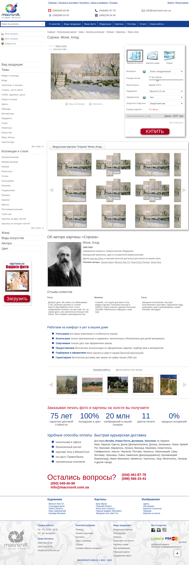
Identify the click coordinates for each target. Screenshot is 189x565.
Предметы (7, 118)
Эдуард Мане (107, 262)
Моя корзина (11, 34)
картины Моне (96, 258)
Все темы (36, 146)
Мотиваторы (8, 113)
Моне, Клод (61, 46)
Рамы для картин (121, 552)
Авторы (7, 243)
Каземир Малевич (57, 513)
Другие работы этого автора (129, 370)
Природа (6, 109)
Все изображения (121, 548)
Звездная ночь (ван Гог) (107, 513)
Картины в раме (120, 544)
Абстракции (148, 506)
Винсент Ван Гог (122, 262)
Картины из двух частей (14, 219)
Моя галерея (11, 38)
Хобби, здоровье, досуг (13, 94)
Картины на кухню (151, 513)
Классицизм (8, 181)
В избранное (177, 123)
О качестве (54, 24)
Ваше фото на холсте (123, 541)
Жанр (6, 232)
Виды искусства (13, 238)
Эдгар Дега (156, 262)
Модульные (105, 24)
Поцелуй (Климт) (104, 506)
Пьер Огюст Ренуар (140, 262)
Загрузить (17, 298)
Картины (119, 24)
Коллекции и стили (15, 151)
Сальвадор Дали (57, 506)
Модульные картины (123, 529)
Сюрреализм (8, 190)
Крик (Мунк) (101, 504)
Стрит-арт (7, 214)
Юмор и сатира (9, 99)
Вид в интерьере (77, 104)
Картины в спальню (152, 508)
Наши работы (157, 24)
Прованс (6, 195)
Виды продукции (72, 24)
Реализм (6, 185)
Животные (7, 128)
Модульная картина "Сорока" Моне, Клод (77, 146)
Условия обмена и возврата (89, 548)
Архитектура (8, 142)
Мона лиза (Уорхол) (105, 508)
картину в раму (101, 352)
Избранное (10, 43)
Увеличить (98, 104)
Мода (4, 80)
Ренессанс (7, 171)
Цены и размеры (99, 2)
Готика (5, 176)
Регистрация (181, 2)
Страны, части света (12, 90)
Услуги (143, 24)
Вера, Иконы (8, 137)
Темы (5, 69)
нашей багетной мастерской (127, 352)
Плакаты (117, 537)
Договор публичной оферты (168, 543)
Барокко (6, 200)
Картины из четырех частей (16, 223)
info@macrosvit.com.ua (70, 487)
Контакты (84, 2)
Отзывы (113, 2)
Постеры (131, 24)
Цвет (5, 248)
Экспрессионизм (10, 157)
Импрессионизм (10, 162)
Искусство (7, 132)
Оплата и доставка (68, 2)
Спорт (5, 123)
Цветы (5, 104)
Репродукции (119, 533)
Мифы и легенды (10, 75)
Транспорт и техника (12, 85)
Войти (171, 2)
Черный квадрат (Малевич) (109, 511)
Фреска (5, 204)
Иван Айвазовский (57, 511)
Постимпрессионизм (12, 209)
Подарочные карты (122, 555)
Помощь (52, 2)
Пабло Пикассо (56, 508)
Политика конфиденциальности (166, 547)
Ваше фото (90, 24)
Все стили (36, 228)
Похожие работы (102, 370)
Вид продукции (12, 64)
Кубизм (5, 166)
